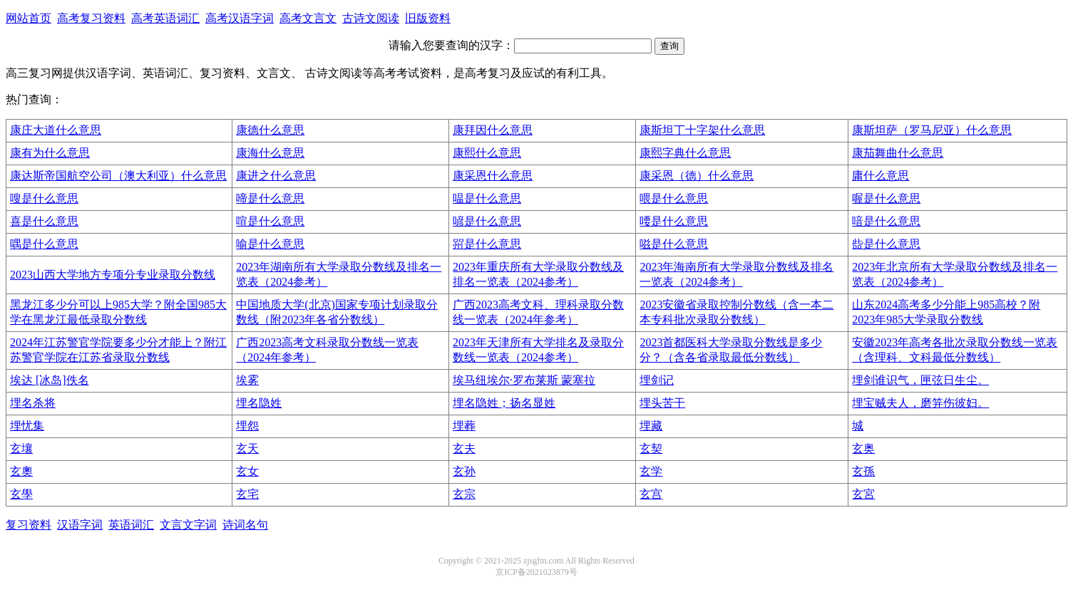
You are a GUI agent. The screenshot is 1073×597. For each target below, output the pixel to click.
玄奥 (863, 448)
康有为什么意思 (50, 153)
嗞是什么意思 (674, 244)
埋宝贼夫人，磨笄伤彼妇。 (920, 403)
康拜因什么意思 (493, 130)
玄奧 (21, 471)
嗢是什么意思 (487, 198)
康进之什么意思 (276, 176)
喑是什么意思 (886, 221)
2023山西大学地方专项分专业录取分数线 (112, 275)
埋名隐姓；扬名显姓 (504, 403)
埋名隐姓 (259, 403)
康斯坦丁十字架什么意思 (702, 130)
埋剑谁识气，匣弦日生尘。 (920, 380)
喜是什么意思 (44, 221)
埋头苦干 (662, 403)
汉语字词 (80, 525)
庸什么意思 (880, 176)
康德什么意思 (270, 130)
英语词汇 (131, 525)
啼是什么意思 (270, 198)
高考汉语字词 (239, 18)
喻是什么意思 (270, 244)
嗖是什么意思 (44, 198)
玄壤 (21, 448)
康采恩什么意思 (493, 176)
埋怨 (247, 426)
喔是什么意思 (886, 198)
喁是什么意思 (44, 244)
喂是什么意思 (674, 198)
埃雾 (247, 380)
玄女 (247, 471)
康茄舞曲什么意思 (897, 153)
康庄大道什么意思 (55, 130)
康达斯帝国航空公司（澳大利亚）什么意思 (118, 176)
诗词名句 (245, 525)
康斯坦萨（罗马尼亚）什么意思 (932, 130)
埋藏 (651, 426)
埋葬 (464, 426)
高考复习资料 (91, 18)
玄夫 (464, 448)
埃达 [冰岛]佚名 (49, 380)
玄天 (247, 448)
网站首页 (28, 18)
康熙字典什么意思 (685, 153)
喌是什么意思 (487, 244)
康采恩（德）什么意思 (697, 176)
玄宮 (863, 494)
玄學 (21, 494)
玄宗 (464, 494)
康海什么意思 (270, 153)
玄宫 (651, 494)
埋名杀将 (33, 403)
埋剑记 (657, 380)
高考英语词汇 (165, 18)
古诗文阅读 (370, 18)
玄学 (651, 471)
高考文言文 (308, 18)
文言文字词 (188, 525)
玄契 (651, 448)
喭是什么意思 (487, 221)
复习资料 (28, 525)
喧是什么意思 (270, 221)
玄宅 (247, 494)
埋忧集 (27, 426)
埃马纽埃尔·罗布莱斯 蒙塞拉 (524, 380)
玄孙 (464, 471)
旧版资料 (428, 18)
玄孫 (863, 471)
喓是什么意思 (674, 221)
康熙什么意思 (487, 153)
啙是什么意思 (886, 244)
